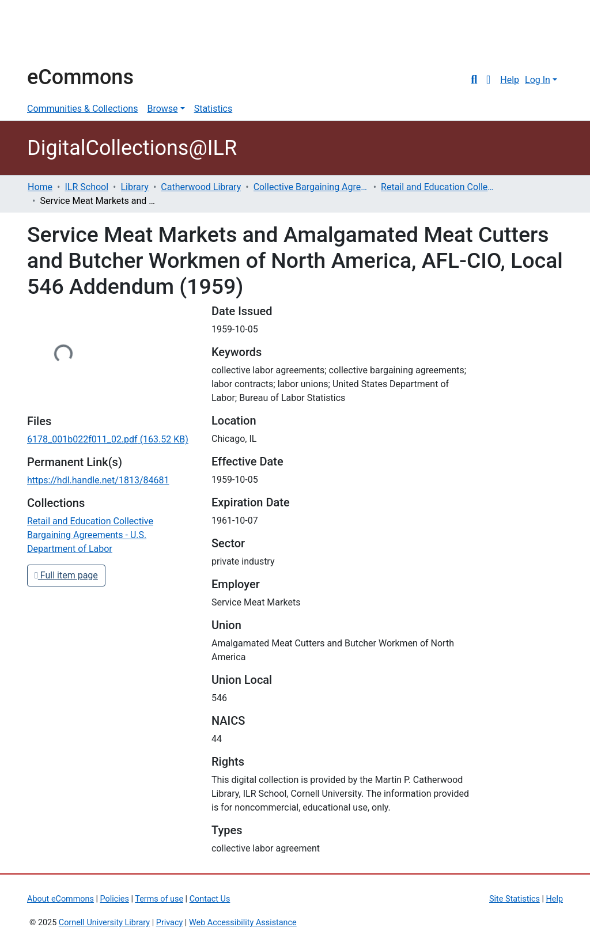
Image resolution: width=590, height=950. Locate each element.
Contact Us (210, 899)
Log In (537, 79)
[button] (488, 80)
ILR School (86, 186)
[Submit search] (474, 80)
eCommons (80, 77)
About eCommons (60, 899)
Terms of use (159, 899)
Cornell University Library (104, 923)
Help (509, 79)
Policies (114, 899)
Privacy (169, 923)
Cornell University (56, 33)
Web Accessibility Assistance (243, 923)
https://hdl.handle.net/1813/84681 (98, 480)
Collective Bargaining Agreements (311, 186)
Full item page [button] (66, 575)
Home (40, 186)
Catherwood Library (201, 186)
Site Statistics (514, 899)
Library (135, 186)
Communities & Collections (82, 108)
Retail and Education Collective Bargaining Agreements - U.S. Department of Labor (438, 186)
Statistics (213, 108)
